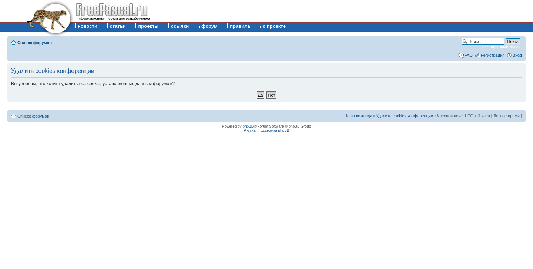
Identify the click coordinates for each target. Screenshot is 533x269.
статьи (118, 26)
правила (240, 26)
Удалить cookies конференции (404, 116)
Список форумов (34, 42)
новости (87, 26)
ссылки (180, 26)
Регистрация (492, 55)
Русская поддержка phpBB (266, 130)
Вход (517, 55)
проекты (148, 26)
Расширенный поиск (501, 47)
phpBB (248, 126)
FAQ (469, 55)
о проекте (274, 26)
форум (209, 26)
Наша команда (358, 116)
